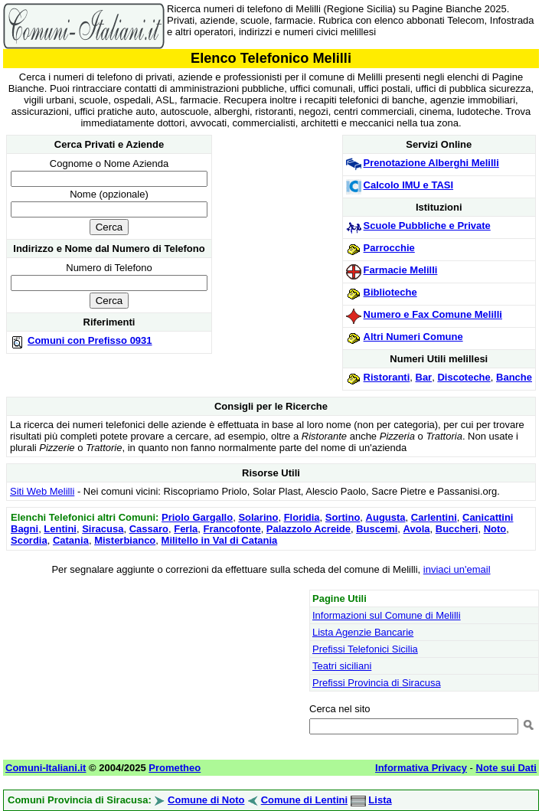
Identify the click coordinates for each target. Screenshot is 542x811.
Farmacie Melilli (401, 270)
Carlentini (434, 517)
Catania (71, 540)
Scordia (29, 540)
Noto (495, 529)
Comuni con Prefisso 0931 (90, 340)
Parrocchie (389, 247)
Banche (514, 377)
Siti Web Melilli (42, 491)
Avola (416, 529)
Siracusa (102, 529)
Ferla (186, 529)
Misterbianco (124, 540)
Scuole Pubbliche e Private (427, 225)
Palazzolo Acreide (308, 529)
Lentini (60, 529)
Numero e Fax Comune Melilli (433, 314)
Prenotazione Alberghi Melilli (431, 162)
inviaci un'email (457, 569)
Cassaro (148, 529)
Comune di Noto (206, 800)
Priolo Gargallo (197, 517)
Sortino (343, 517)
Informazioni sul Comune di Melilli (386, 615)
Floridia (302, 517)
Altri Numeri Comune (413, 336)
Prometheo (175, 767)
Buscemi (376, 529)
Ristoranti (387, 377)
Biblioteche (390, 292)
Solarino (258, 517)
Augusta (386, 517)
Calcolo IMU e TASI (409, 185)
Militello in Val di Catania (220, 540)
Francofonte (232, 529)
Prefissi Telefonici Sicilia (365, 649)
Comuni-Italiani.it (45, 767)
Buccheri (457, 529)
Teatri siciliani (341, 666)
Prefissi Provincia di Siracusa (376, 682)
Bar (424, 377)
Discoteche (463, 377)
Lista (379, 800)
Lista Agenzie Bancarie (362, 632)
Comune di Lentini (304, 800)
